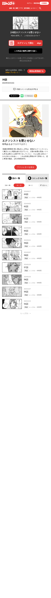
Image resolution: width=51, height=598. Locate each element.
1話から (44, 185)
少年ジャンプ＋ (8, 3)
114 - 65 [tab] (7, 185)
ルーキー (34, 8)
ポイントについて (26, 60)
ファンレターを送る (25, 167)
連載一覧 (12, 8)
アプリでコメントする (25, 531)
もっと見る (24, 313)
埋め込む (30, 96)
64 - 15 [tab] (19, 185)
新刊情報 (27, 8)
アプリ (21, 8)
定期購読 (44, 3)
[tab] (14, 178)
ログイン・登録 (33, 3)
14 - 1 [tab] (30, 185)
